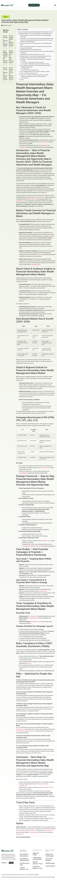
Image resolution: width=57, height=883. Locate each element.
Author (22, 79)
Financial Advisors (50, 866)
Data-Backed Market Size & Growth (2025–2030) (30, 49)
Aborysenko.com (43, 142)
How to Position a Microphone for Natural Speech (6, 40)
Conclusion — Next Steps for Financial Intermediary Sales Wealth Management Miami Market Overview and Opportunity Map (34, 75)
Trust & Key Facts (24, 78)
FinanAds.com (23, 147)
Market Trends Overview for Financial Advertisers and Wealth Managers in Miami (36, 44)
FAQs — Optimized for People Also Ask (29, 73)
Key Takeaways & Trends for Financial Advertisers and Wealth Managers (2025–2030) (35, 36)
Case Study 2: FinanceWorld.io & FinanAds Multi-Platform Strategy (36, 63)
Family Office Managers (49, 859)
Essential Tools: (26, 68)
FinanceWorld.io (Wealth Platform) (24, 859)
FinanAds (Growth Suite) (24, 864)
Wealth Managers (50, 863)
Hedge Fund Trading (36, 853)
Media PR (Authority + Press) (37, 862)
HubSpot (52, 236)
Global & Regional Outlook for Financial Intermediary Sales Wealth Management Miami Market (37, 52)
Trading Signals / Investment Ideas (37, 858)
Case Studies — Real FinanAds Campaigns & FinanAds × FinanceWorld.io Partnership (35, 60)
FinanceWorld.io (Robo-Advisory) (24, 855)
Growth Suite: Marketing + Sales (37, 867)
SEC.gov (39, 254)
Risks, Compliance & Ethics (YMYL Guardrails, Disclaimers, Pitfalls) (35, 71)
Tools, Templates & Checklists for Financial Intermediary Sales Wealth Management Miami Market (35, 66)
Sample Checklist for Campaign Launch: (31, 70)
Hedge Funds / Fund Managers (50, 855)
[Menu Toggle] (55, 5)
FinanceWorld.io (43, 145)
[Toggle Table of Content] (52, 29)
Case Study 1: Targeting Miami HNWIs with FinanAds (33, 62)
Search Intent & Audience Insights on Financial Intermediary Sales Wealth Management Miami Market (35, 47)
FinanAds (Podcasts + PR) (24, 868)
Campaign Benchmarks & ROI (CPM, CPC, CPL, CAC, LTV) (32, 54)
